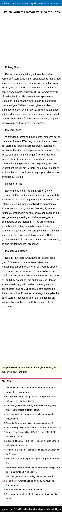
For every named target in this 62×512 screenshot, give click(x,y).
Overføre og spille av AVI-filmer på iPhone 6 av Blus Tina (34, 427)
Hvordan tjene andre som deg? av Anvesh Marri (29, 476)
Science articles (12, 3)
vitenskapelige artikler (35, 3)
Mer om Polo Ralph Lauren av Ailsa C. (24, 489)
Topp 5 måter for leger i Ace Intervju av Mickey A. (30, 423)
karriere (54, 3)
